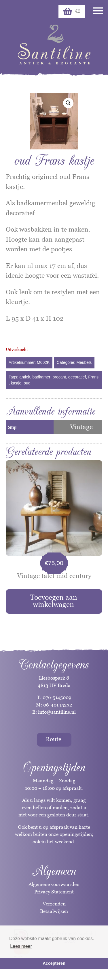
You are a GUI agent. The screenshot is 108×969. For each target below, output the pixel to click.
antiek (24, 377)
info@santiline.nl (57, 712)
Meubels (84, 362)
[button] (68, 103)
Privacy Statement (54, 892)
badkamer (41, 377)
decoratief (77, 377)
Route (53, 739)
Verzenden (54, 904)
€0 (71, 11)
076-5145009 (56, 697)
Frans (93, 377)
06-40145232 (57, 705)
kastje (16, 383)
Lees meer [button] (21, 946)
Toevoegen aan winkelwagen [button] (53, 600)
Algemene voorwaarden (54, 884)
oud (27, 383)
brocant (59, 377)
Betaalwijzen (54, 911)
